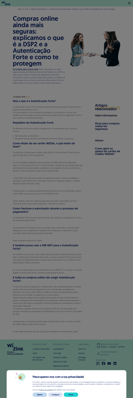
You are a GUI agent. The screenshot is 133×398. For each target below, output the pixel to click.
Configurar (55, 395)
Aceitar (70, 395)
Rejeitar (39, 395)
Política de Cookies (46, 390)
